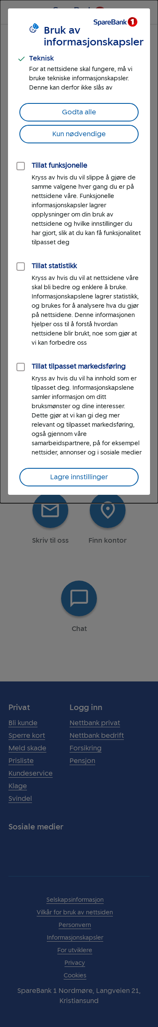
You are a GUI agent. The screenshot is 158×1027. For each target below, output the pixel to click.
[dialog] (79, 251)
